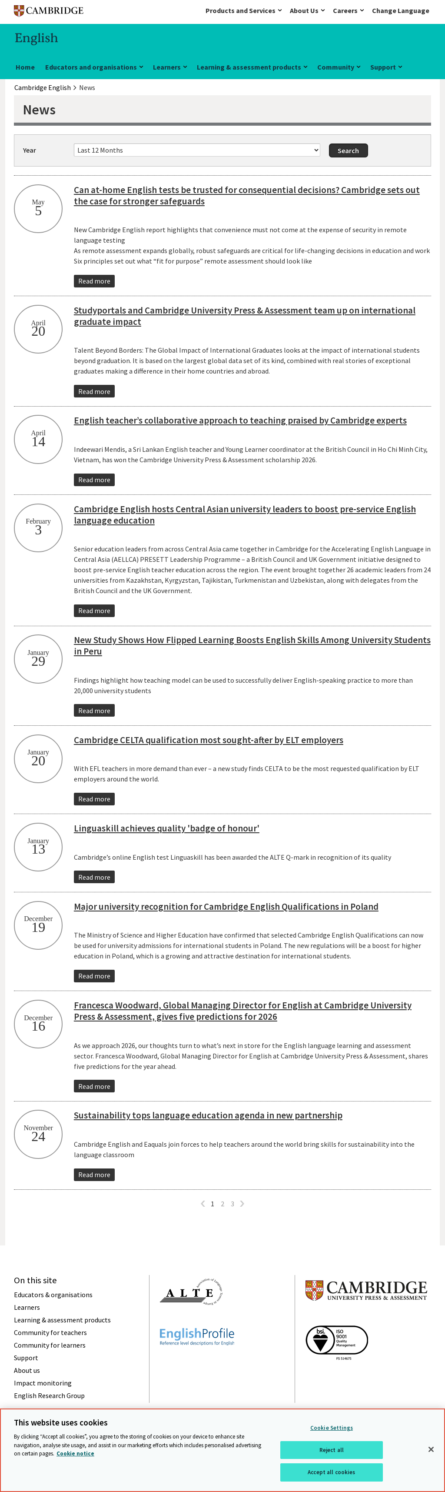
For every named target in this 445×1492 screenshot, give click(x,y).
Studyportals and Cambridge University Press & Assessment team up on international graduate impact (244, 315)
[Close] (431, 1449)
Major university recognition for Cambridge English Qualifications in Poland (226, 906)
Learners (167, 67)
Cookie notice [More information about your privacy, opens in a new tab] (75, 1453)
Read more (94, 281)
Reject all (331, 1450)
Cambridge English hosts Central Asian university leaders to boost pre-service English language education (245, 514)
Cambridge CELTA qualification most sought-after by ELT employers (208, 740)
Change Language (400, 10)
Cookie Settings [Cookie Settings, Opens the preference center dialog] (331, 1428)
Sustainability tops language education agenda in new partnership (208, 1115)
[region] (222, 1450)
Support (383, 67)
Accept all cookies (331, 1472)
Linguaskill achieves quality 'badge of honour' (166, 828)
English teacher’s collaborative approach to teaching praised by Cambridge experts (240, 420)
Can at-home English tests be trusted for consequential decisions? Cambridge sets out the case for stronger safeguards (247, 195)
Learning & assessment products (249, 67)
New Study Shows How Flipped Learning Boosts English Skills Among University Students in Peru (252, 645)
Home (25, 67)
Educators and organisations (91, 67)
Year (29, 150)
